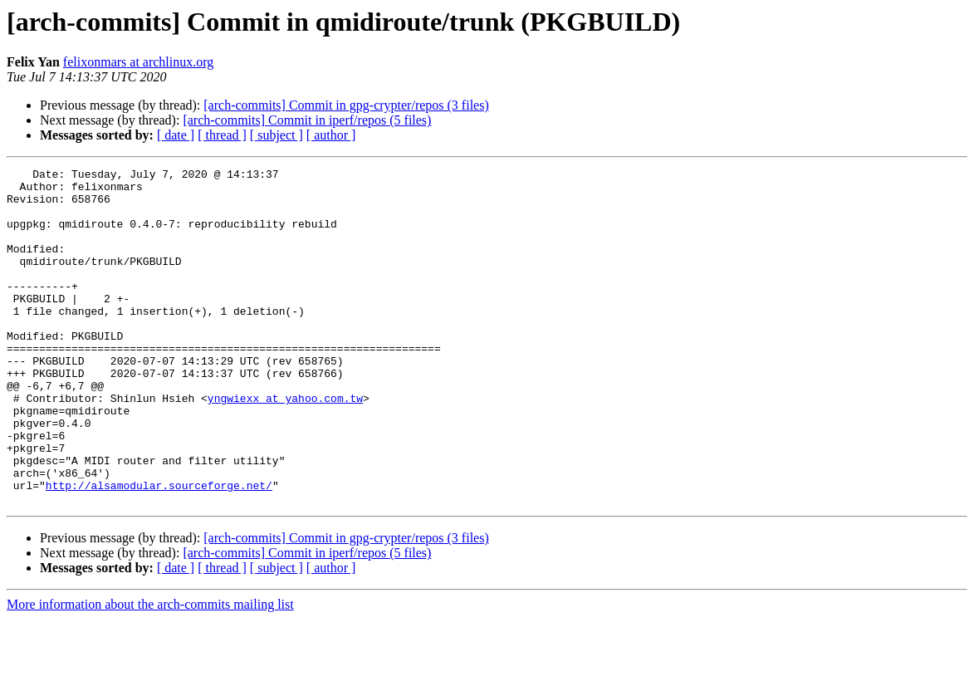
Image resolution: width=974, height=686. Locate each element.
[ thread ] (222, 135)
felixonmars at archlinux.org (138, 62)
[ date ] (175, 135)
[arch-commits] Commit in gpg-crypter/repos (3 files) (345, 105)
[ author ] (331, 135)
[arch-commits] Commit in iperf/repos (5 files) (307, 120)
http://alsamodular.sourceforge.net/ (159, 549)
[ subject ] (276, 135)
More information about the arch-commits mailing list (150, 671)
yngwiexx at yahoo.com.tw (285, 445)
